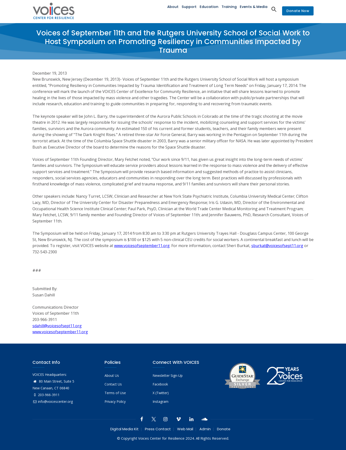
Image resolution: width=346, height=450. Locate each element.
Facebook (160, 384)
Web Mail (185, 428)
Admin (205, 428)
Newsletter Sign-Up (168, 375)
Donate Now (297, 10)
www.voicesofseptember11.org (142, 245)
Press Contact (158, 428)
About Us (112, 375)
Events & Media (253, 9)
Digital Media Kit (124, 428)
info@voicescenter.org (52, 401)
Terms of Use (115, 393)
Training (228, 9)
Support (186, 9)
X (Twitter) (161, 393)
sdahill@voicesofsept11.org (57, 325)
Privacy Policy (115, 401)
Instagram (160, 401)
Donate (223, 428)
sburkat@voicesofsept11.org (277, 245)
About (168, 9)
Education (207, 9)
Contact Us (113, 384)
